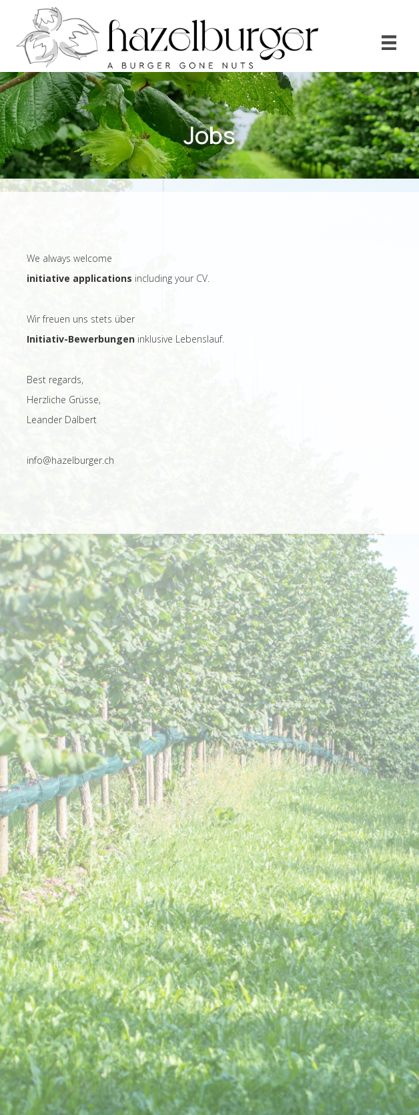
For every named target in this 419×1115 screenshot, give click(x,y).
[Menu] (389, 42)
